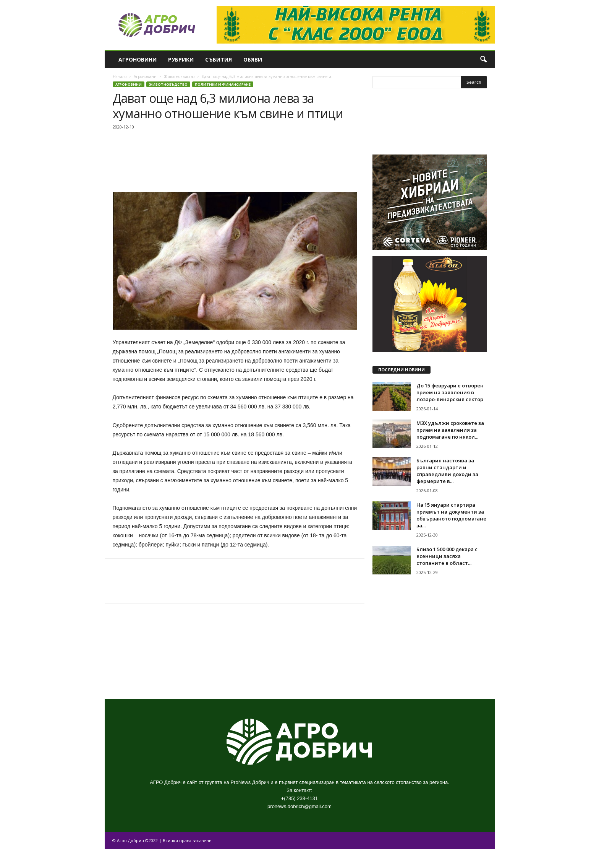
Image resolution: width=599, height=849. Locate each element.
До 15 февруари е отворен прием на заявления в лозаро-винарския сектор (450, 392)
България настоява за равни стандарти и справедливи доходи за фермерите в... (447, 471)
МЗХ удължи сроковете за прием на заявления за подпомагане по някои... (450, 430)
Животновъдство (179, 76)
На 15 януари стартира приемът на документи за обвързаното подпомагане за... (451, 515)
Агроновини (137, 59)
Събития (218, 59)
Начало (119, 76)
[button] (483, 59)
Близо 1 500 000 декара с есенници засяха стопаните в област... (447, 556)
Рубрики (181, 59)
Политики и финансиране (223, 84)
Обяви (252, 59)
